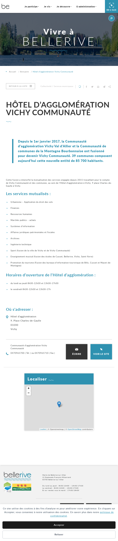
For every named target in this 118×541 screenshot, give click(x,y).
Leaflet (43, 429)
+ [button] (29, 388)
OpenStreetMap (75, 429)
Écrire (76, 354)
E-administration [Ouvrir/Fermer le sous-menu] (86, 6)
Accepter (59, 525)
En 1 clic (111, 6)
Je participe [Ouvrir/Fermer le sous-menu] (31, 6)
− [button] (29, 393)
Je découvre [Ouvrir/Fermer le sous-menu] (63, 6)
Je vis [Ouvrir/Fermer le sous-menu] (47, 6)
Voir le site (101, 354)
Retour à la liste (18, 86)
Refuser (59, 534)
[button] (104, 86)
